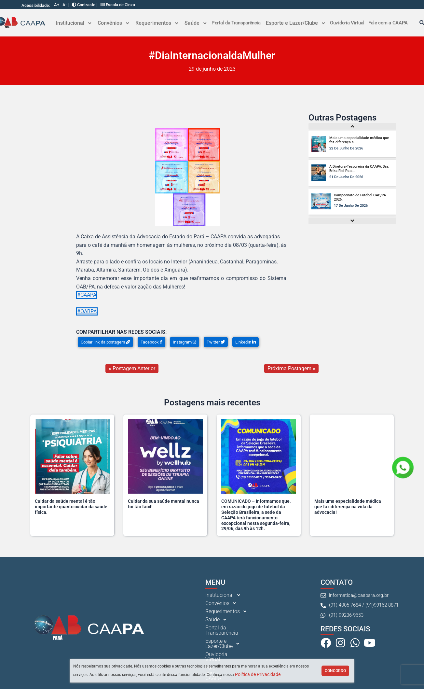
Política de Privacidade (257, 674)
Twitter (216, 342)
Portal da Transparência (236, 23)
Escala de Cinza (118, 5)
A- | (65, 5)
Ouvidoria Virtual (347, 23)
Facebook (151, 342)
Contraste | (84, 5)
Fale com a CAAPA (388, 23)
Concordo (335, 670)
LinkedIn (245, 342)
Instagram (184, 342)
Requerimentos (156, 23)
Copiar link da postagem (105, 342)
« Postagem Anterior (132, 368)
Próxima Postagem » (291, 368)
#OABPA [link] (87, 311)
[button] (73, 23)
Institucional (73, 23)
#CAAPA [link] (86, 295)
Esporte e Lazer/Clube (295, 23)
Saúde (195, 23)
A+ (56, 5)
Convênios (113, 23)
